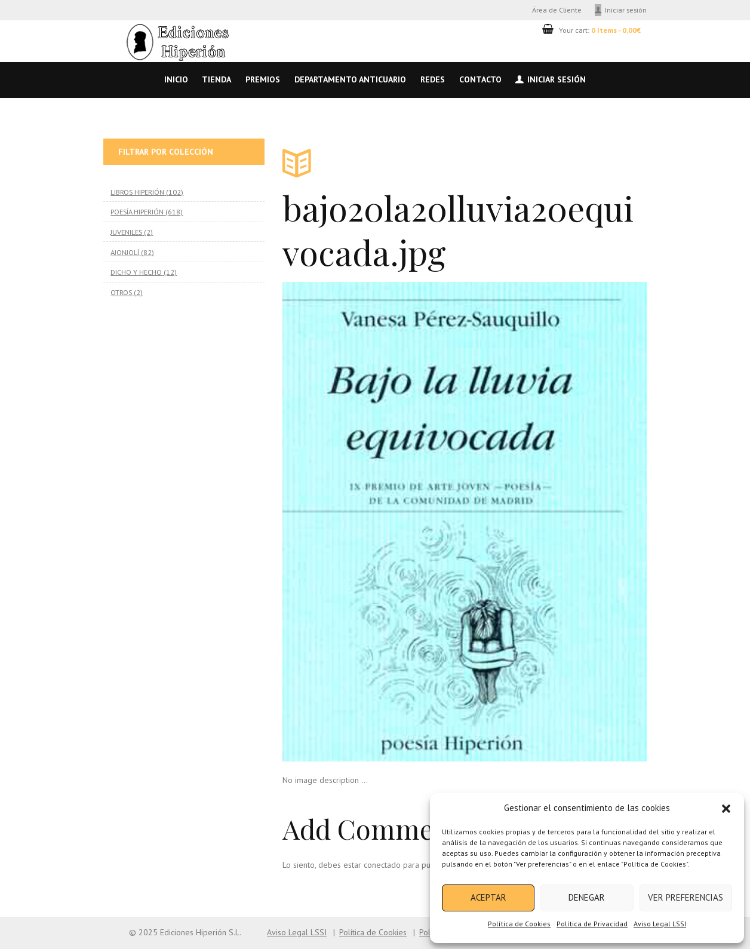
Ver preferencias (685, 897)
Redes (432, 79)
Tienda (216, 79)
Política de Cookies (519, 923)
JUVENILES (126, 232)
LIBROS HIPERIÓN (137, 191)
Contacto (480, 79)
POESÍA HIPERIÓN (137, 211)
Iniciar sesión (626, 9)
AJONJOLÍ (124, 252)
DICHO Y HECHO (136, 272)
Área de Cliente (557, 9)
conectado (382, 864)
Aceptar (488, 897)
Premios (262, 79)
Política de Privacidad (592, 923)
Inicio (176, 79)
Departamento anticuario (350, 79)
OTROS (121, 292)
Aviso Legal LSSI (660, 923)
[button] (726, 809)
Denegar (586, 897)
